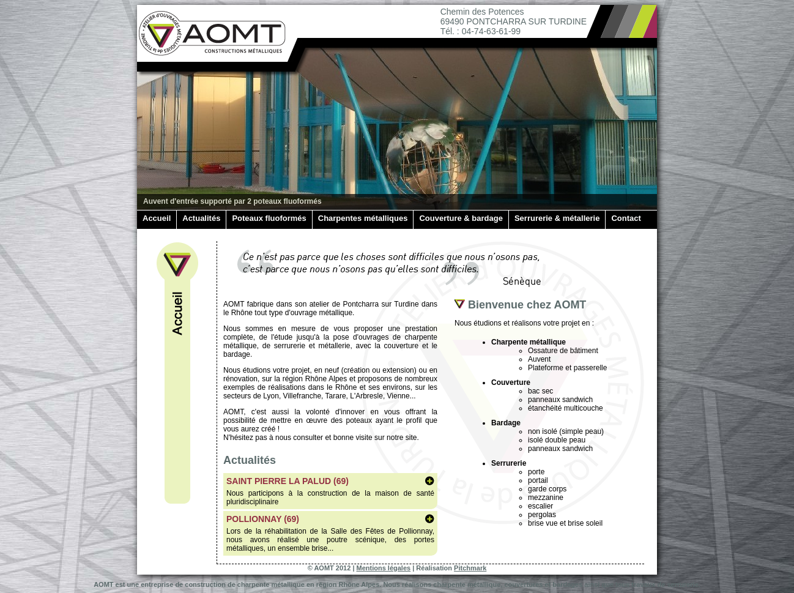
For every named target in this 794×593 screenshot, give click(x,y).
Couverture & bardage (461, 218)
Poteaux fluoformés (269, 218)
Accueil (157, 218)
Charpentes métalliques (363, 218)
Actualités (201, 218)
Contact (625, 218)
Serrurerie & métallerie (556, 218)
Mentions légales (384, 568)
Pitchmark (470, 568)
